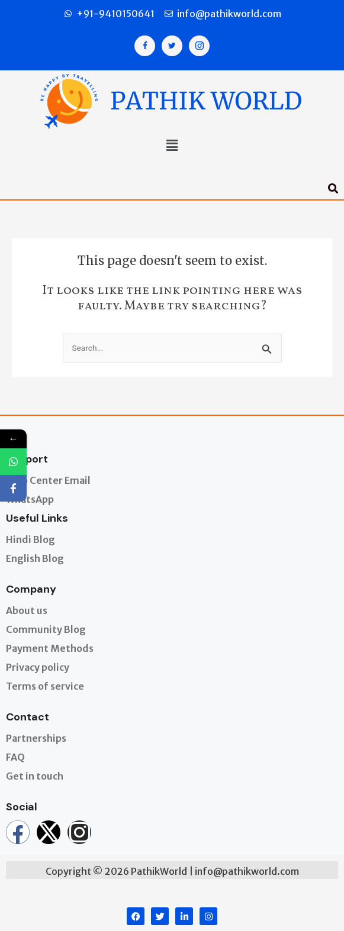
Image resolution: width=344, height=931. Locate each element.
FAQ (15, 757)
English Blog (35, 558)
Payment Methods (50, 648)
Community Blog (46, 629)
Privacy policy (37, 667)
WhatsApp (30, 499)
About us (26, 610)
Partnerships (36, 738)
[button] (172, 147)
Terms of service (45, 686)
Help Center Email (48, 480)
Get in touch (34, 776)
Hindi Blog (30, 539)
